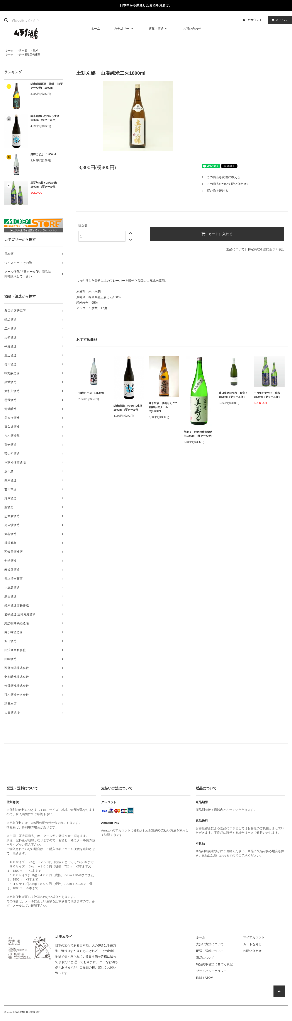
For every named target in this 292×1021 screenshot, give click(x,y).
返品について (235, 249)
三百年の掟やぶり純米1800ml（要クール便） (44, 184)
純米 (35, 50)
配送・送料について (210, 951)
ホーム (95, 28)
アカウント (254, 20)
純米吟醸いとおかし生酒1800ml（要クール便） (45, 118)
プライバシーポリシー (211, 971)
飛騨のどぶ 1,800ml (43, 154)
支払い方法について (210, 944)
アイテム (279, 20)
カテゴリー (124, 28)
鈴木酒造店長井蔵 (29, 54)
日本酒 (23, 50)
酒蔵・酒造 (158, 28)
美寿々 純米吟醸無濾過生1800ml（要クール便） (199, 433)
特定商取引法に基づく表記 (266, 249)
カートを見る (252, 944)
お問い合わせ (192, 28)
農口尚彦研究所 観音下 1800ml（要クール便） (233, 394)
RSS (199, 977)
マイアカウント (254, 937)
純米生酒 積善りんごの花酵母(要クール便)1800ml (163, 407)
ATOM (209, 977)
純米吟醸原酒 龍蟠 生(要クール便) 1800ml (47, 85)
